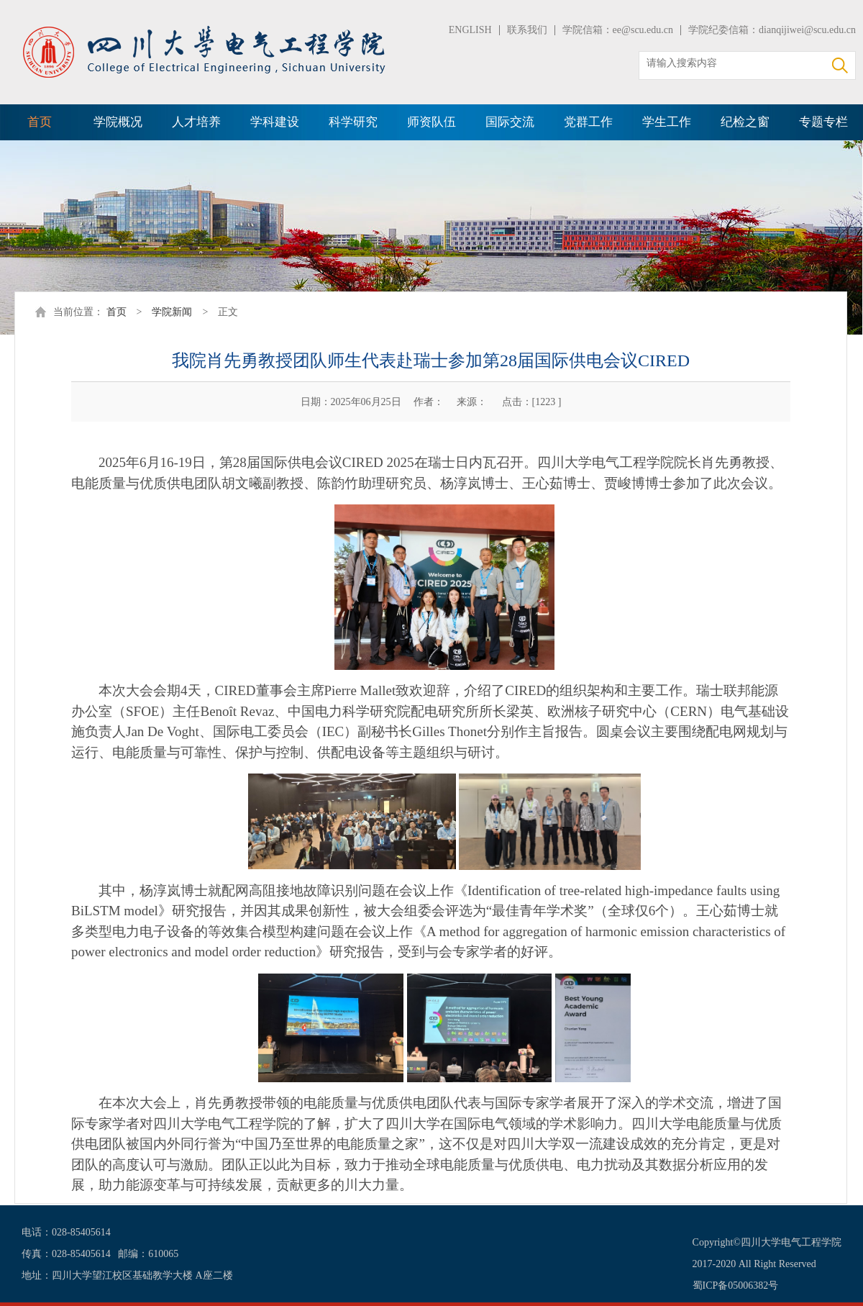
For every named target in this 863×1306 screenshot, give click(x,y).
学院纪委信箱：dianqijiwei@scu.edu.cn (772, 29)
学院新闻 (172, 312)
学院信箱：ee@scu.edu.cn (617, 29)
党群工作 (588, 122)
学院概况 (117, 122)
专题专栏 (823, 122)
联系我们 (527, 29)
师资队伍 (431, 122)
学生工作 (666, 122)
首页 (39, 122)
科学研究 (353, 122)
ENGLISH (470, 29)
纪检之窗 (745, 122)
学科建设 (274, 122)
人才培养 (196, 122)
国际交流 (509, 122)
